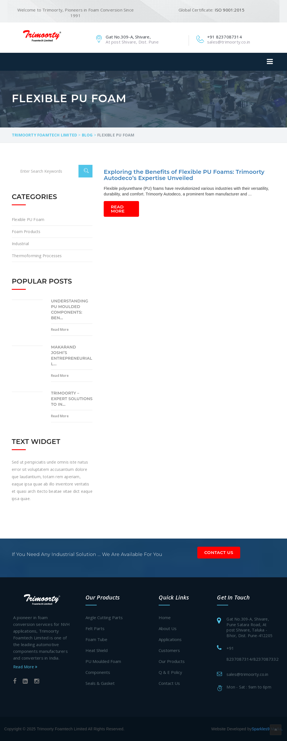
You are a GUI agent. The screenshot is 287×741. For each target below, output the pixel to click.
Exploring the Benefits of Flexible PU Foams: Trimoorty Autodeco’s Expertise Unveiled (184, 174)
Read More (118, 209)
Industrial (20, 243)
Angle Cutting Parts (104, 617)
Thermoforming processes (37, 255)
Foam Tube (96, 639)
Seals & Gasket (100, 683)
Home (165, 617)
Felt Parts (95, 628)
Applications (170, 639)
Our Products (172, 661)
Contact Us (218, 552)
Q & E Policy (170, 672)
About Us (168, 628)
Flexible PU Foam (28, 219)
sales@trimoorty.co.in (247, 674)
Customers (169, 650)
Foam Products (26, 231)
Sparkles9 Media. (267, 729)
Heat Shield (96, 650)
